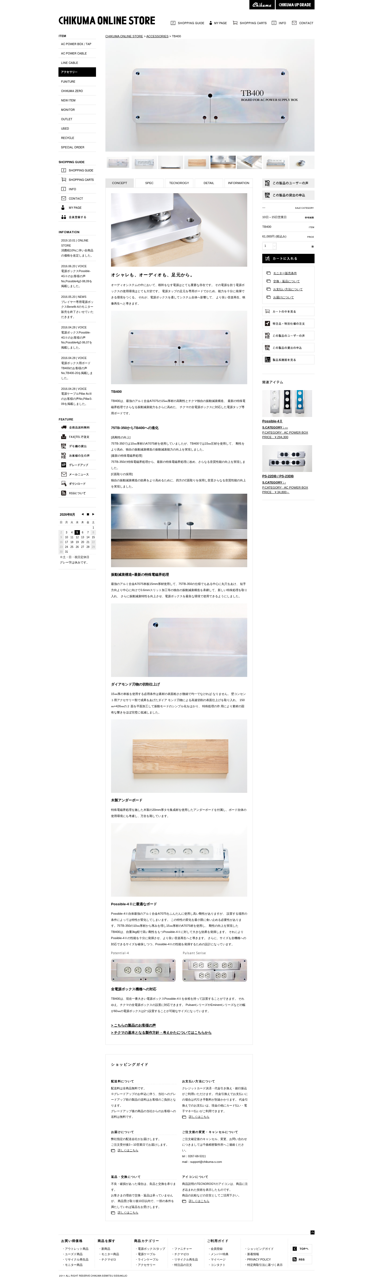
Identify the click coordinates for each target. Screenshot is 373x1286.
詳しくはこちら (199, 1116)
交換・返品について (286, 281)
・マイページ (217, 1259)
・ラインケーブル (146, 1259)
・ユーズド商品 (72, 1254)
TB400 (176, 36)
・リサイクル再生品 (75, 1259)
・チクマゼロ (107, 1259)
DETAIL (209, 183)
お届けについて (283, 297)
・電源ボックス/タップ (150, 1248)
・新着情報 (251, 1254)
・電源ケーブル (145, 1254)
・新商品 (104, 1248)
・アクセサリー (145, 1264)
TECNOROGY (179, 183)
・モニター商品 (72, 1264)
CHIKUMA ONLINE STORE (124, 36)
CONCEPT (119, 183)
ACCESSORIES (157, 36)
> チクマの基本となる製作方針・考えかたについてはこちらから (161, 1033)
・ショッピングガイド (259, 1248)
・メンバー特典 (218, 1254)
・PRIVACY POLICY (257, 1259)
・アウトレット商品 (75, 1248)
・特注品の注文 (181, 1264)
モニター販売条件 (285, 273)
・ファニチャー (181, 1248)
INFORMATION (238, 183)
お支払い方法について (288, 289)
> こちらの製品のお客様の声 (133, 1025)
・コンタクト (217, 1264)
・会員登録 (215, 1248)
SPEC (149, 183)
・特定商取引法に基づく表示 (263, 1264)
